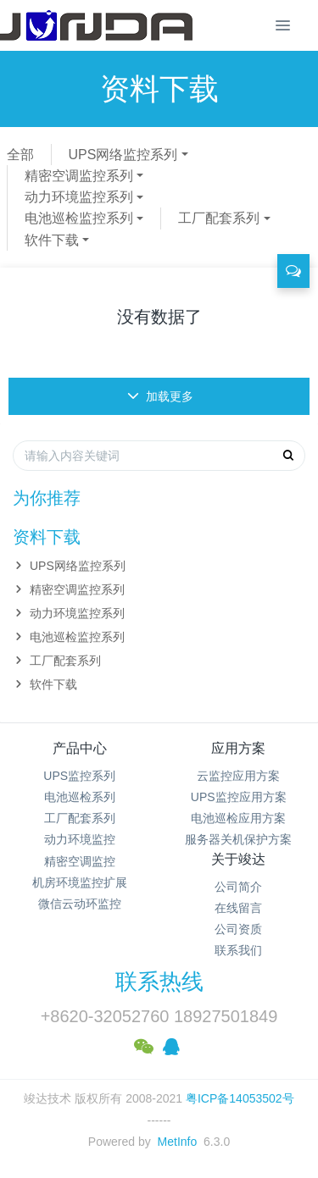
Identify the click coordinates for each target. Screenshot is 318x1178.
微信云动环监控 (79, 903)
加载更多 (160, 396)
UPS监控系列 (79, 776)
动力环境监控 (79, 839)
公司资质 (238, 929)
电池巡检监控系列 (79, 218)
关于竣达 (238, 859)
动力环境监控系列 (79, 197)
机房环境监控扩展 (79, 882)
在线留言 (238, 908)
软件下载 (52, 240)
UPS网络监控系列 (123, 154)
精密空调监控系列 (79, 176)
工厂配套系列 (218, 218)
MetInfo (178, 1141)
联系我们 (238, 950)
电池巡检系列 (79, 797)
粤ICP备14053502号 (240, 1098)
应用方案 (238, 748)
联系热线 (159, 981)
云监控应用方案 (238, 776)
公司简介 (238, 886)
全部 (20, 154)
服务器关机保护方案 (238, 839)
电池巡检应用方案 (238, 818)
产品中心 (80, 748)
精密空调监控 (79, 861)
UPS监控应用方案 (239, 797)
